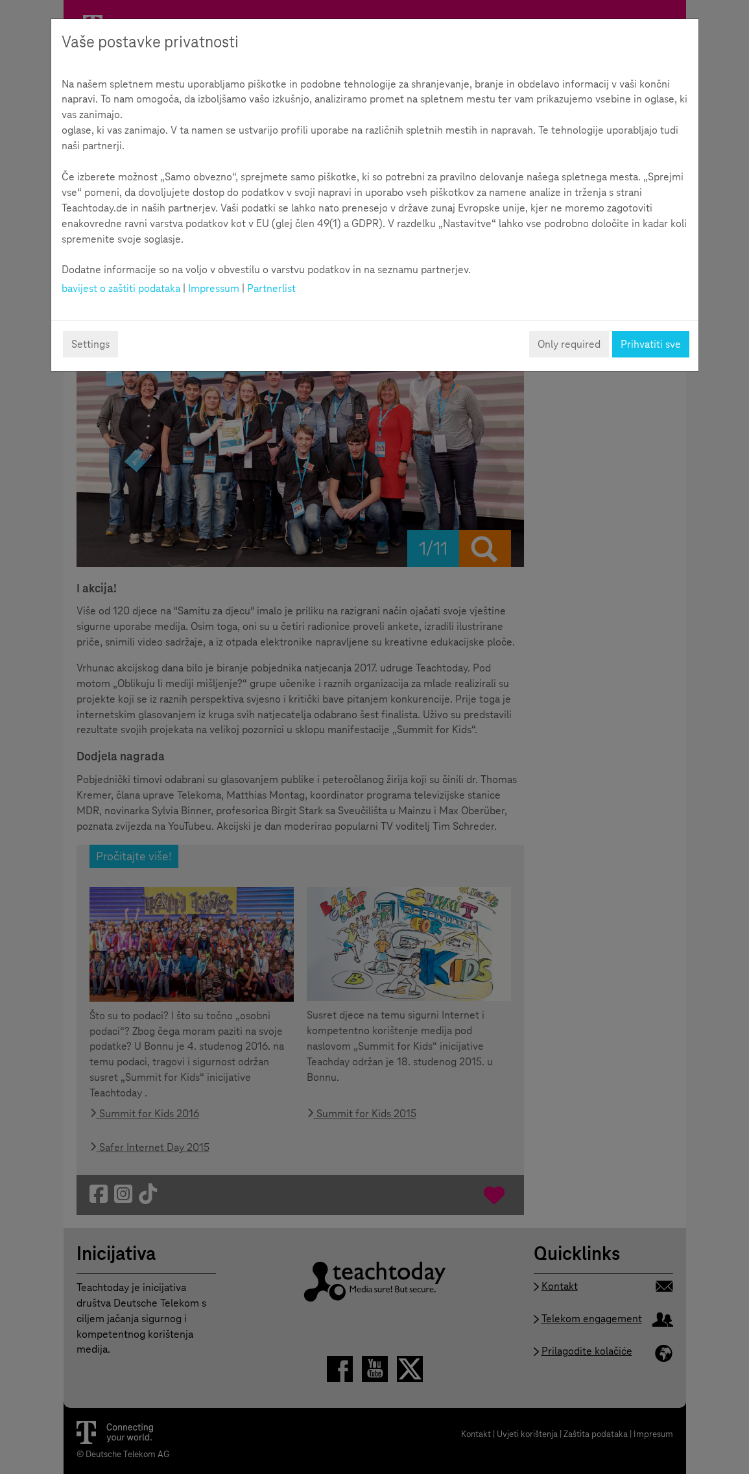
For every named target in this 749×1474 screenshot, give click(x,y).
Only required (569, 344)
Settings (90, 344)
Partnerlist (271, 288)
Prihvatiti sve (651, 344)
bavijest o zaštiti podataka (121, 288)
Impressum (213, 288)
